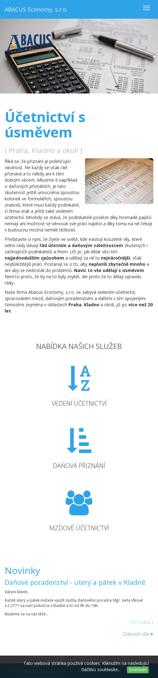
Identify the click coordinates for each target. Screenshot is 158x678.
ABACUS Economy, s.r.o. (36, 9)
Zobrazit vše (138, 633)
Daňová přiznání (79, 465)
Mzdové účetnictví (79, 528)
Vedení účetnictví (79, 403)
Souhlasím (138, 669)
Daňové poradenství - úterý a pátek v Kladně (75, 582)
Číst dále (141, 622)
